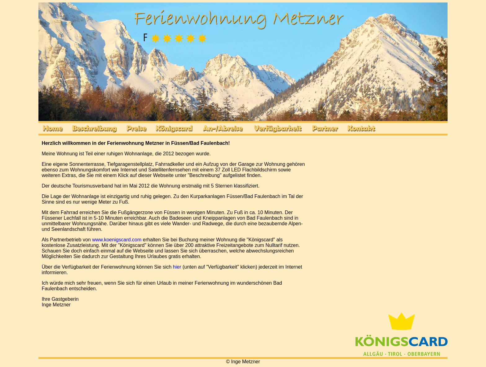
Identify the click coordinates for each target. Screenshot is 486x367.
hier (177, 267)
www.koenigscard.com (116, 239)
